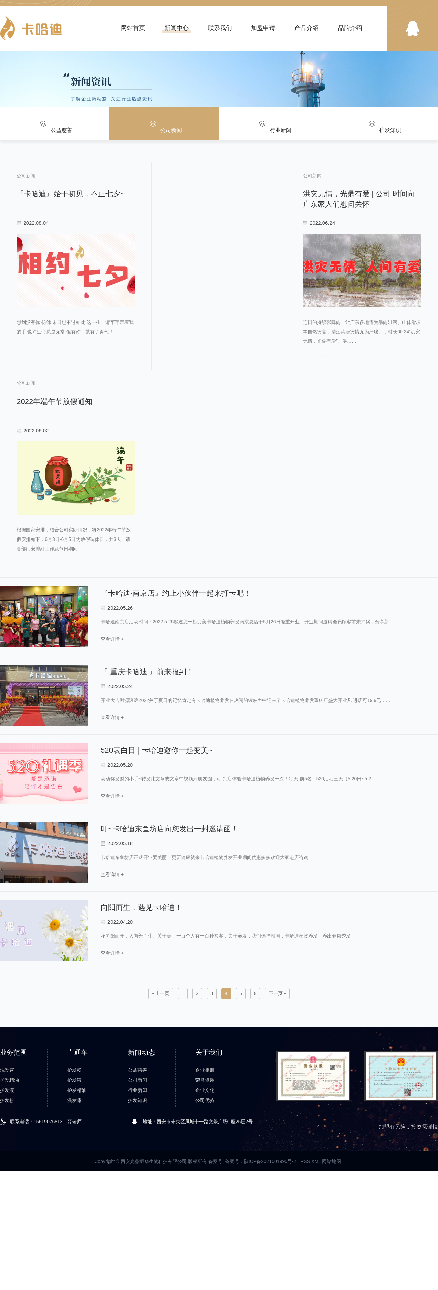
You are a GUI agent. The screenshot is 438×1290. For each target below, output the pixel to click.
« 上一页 (161, 1065)
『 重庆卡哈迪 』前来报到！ (147, 744)
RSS (305, 1233)
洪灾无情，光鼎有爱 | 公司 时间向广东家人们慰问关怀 (327, 189)
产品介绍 (306, 28)
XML (316, 1233)
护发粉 (7, 1172)
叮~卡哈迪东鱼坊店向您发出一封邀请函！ (170, 901)
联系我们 (220, 28)
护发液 (7, 1162)
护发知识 (137, 1172)
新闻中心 (176, 28)
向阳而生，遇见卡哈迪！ (141, 979)
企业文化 (204, 1162)
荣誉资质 (204, 1152)
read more (28, 390)
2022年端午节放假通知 (52, 434)
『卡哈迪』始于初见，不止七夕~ (68, 189)
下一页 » (277, 1065)
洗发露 (7, 1142)
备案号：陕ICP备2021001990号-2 (260, 1233)
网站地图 (331, 1233)
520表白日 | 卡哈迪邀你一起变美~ (157, 822)
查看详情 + (112, 710)
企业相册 (204, 1142)
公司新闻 (137, 1152)
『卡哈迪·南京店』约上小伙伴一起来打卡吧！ (176, 665)
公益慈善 (137, 1142)
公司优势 (204, 1172)
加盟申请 (263, 28)
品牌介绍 (350, 28)
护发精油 (9, 1152)
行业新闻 (137, 1162)
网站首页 (133, 28)
